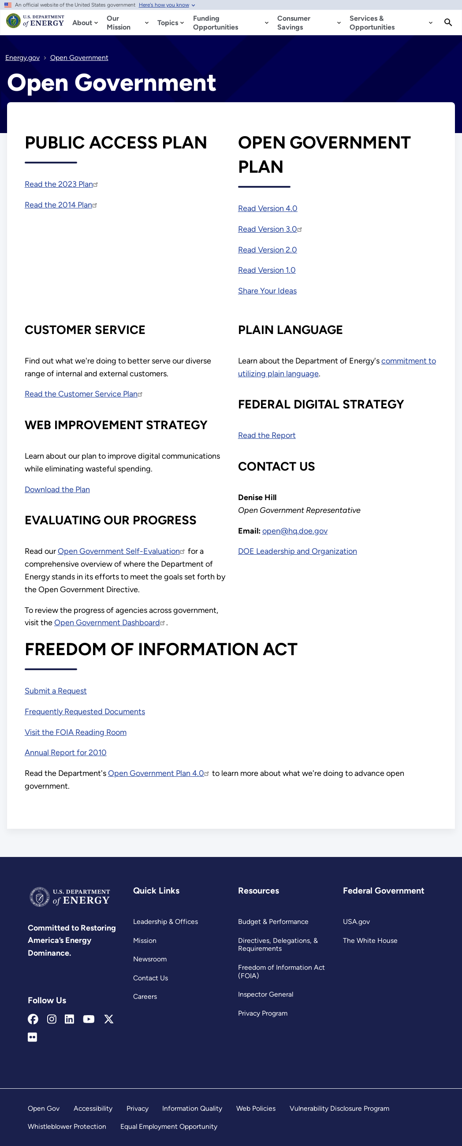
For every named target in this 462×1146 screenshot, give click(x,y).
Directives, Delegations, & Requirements (278, 944)
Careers (145, 996)
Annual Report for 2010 (66, 752)
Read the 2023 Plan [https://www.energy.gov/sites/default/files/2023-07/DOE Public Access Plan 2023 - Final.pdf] (62, 184)
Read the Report (267, 435)
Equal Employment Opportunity (168, 1126)
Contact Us (150, 978)
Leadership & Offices (165, 921)
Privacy (138, 1108)
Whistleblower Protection (67, 1126)
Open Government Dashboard (110, 622)
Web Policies (256, 1108)
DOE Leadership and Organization (297, 551)
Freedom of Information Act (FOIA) (281, 971)
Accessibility (93, 1108)
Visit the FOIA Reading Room (76, 732)
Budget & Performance (273, 921)
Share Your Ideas (267, 291)
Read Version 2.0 (267, 250)
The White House (370, 940)
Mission (144, 940)
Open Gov (44, 1108)
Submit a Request (56, 691)
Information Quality (192, 1108)
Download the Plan (57, 489)
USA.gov (356, 921)
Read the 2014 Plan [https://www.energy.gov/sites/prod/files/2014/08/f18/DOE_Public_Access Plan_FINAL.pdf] (61, 205)
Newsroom (150, 959)
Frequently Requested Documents (85, 711)
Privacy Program (262, 1013)
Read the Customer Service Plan (84, 394)
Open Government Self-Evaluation (122, 551)
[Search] (448, 22)
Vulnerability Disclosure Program (339, 1108)
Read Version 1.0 (267, 270)
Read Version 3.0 (270, 229)
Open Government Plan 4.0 (159, 773)
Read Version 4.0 (268, 208)
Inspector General (265, 994)
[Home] (35, 24)
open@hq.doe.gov (295, 531)
